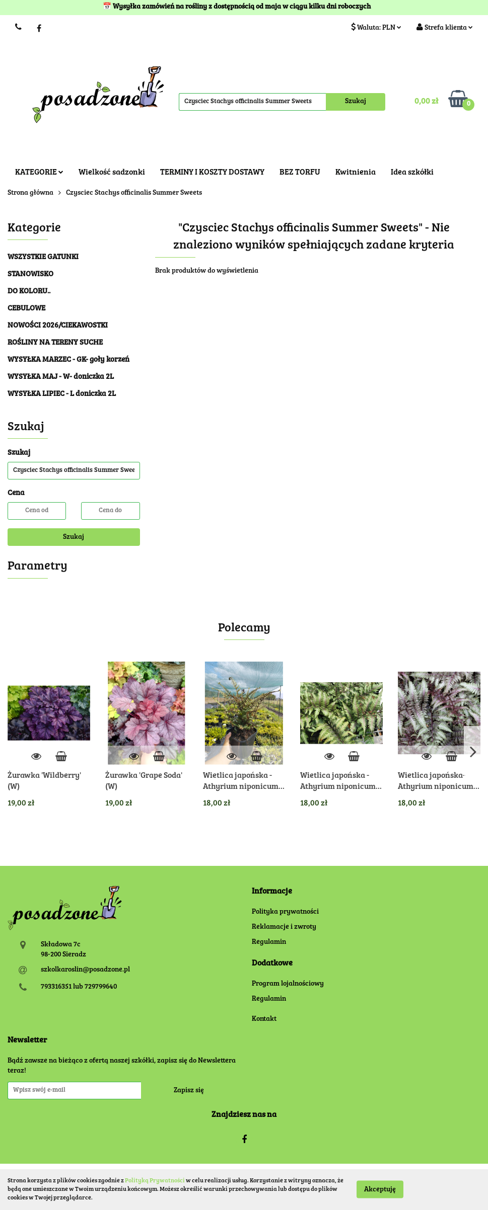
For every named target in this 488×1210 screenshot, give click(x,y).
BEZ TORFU (300, 173)
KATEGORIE (39, 173)
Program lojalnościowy (288, 984)
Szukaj (73, 537)
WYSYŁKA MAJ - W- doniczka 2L (61, 377)
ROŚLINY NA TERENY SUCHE (55, 343)
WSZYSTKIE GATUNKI (43, 257)
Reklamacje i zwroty (284, 927)
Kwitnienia (355, 173)
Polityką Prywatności (155, 1181)
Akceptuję (380, 1189)
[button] (272, 891)
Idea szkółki (412, 173)
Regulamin (269, 942)
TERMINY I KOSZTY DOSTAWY (212, 173)
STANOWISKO (30, 274)
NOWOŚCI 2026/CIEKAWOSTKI (58, 326)
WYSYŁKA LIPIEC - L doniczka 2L (62, 394)
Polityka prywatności (285, 912)
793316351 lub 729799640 (79, 987)
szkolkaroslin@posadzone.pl (85, 970)
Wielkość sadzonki (112, 173)
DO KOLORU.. (29, 291)
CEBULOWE (26, 308)
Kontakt (264, 1019)
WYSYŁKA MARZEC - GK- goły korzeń (68, 360)
